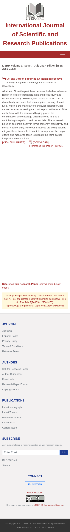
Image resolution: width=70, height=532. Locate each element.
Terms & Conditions (12, 346)
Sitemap (6, 465)
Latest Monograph (12, 407)
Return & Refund (11, 351)
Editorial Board (10, 336)
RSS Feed (9, 460)
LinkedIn (35, 484)
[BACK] (59, 145)
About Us (7, 330)
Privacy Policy (9, 341)
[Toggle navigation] (62, 54)
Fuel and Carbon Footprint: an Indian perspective (33, 78)
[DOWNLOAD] (41, 142)
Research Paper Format (15, 384)
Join (63, 452)
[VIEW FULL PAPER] (13, 142)
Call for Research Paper (15, 369)
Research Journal (11, 417)
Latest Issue (8, 422)
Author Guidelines (11, 374)
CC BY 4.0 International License (48, 505)
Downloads (8, 379)
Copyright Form (10, 389)
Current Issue (9, 427)
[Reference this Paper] (41, 145)
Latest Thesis (9, 412)
